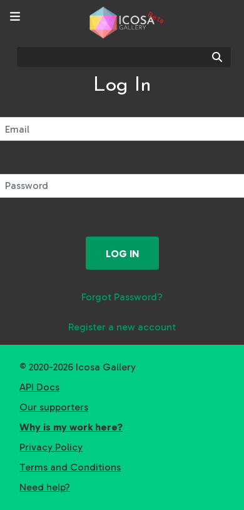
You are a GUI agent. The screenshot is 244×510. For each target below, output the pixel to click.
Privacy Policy (51, 447)
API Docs (39, 387)
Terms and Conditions (70, 467)
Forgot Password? (122, 297)
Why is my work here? (71, 427)
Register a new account (122, 327)
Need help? (44, 487)
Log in (122, 254)
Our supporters (53, 407)
